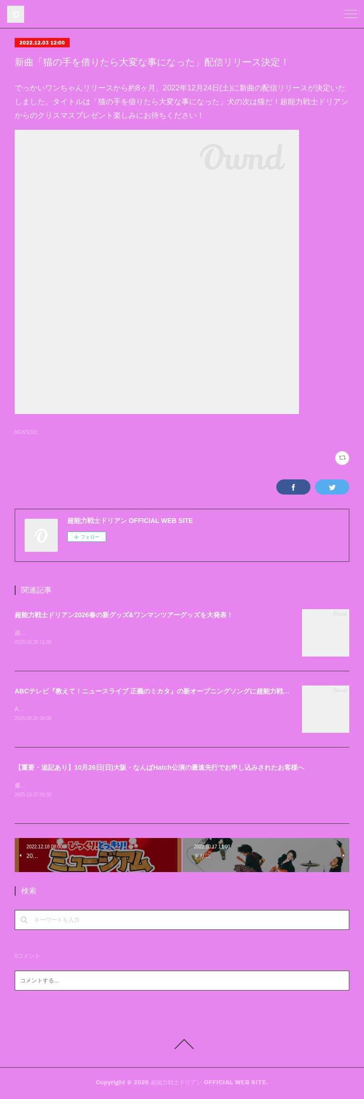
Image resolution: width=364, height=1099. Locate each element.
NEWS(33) (26, 432)
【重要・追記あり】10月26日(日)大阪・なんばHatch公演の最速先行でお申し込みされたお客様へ (159, 768)
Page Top (182, 1046)
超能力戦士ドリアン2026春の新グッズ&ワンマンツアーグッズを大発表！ (124, 615)
